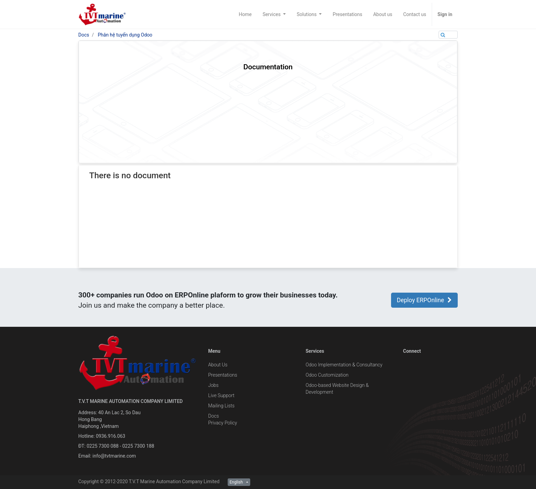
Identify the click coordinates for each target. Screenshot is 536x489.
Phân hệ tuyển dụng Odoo (125, 35)
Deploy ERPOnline (424, 300)
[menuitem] (245, 14)
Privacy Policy (222, 422)
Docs (83, 35)
